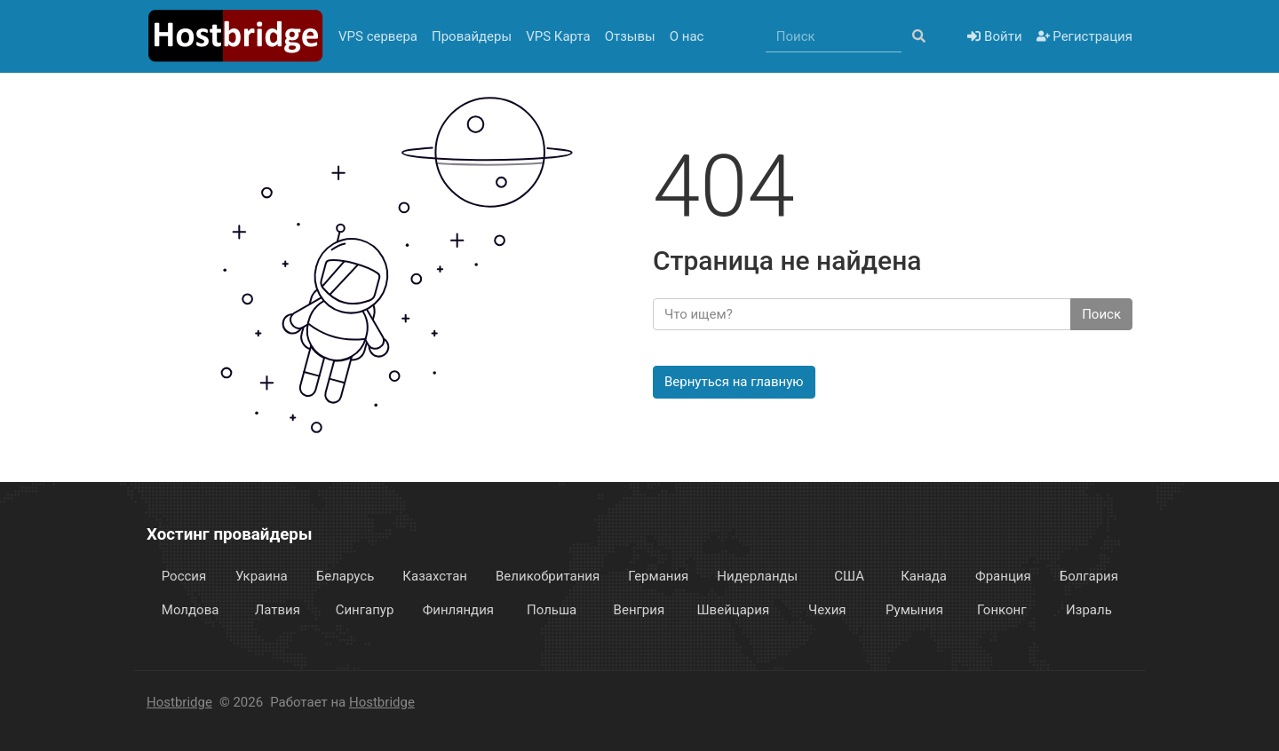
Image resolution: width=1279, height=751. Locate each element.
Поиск (1101, 314)
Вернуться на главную (734, 382)
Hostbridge (179, 702)
